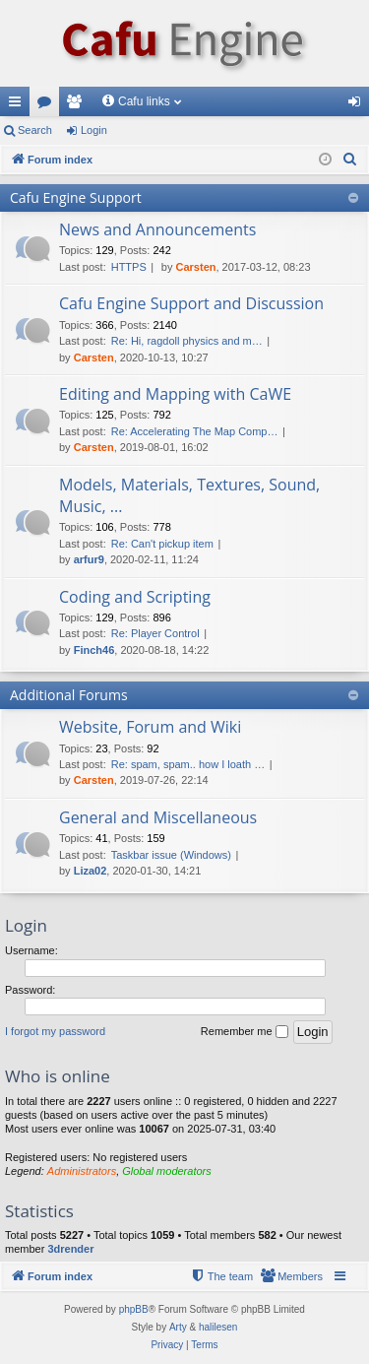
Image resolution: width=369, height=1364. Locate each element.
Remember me (244, 1032)
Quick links (19, 105)
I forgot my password (55, 1031)
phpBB (134, 1309)
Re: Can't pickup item (162, 544)
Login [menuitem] (358, 105)
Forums (48, 105)
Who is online (57, 1076)
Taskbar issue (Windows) (171, 855)
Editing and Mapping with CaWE (175, 394)
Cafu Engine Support (76, 197)
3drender (70, 1249)
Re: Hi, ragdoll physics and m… (187, 341)
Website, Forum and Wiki (150, 727)
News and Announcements (157, 229)
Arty (178, 1327)
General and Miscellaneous (158, 817)
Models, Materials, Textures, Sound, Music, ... (189, 495)
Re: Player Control (155, 633)
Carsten (196, 267)
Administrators (81, 1171)
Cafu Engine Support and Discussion (191, 303)
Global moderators (167, 1171)
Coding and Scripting (135, 597)
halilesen (218, 1327)
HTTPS (129, 267)
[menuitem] (350, 159)
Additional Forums (69, 694)
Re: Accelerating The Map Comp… (194, 431)
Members (78, 105)
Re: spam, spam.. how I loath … (188, 764)
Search (35, 130)
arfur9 (89, 559)
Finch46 (94, 650)
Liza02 (90, 871)
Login (94, 130)
